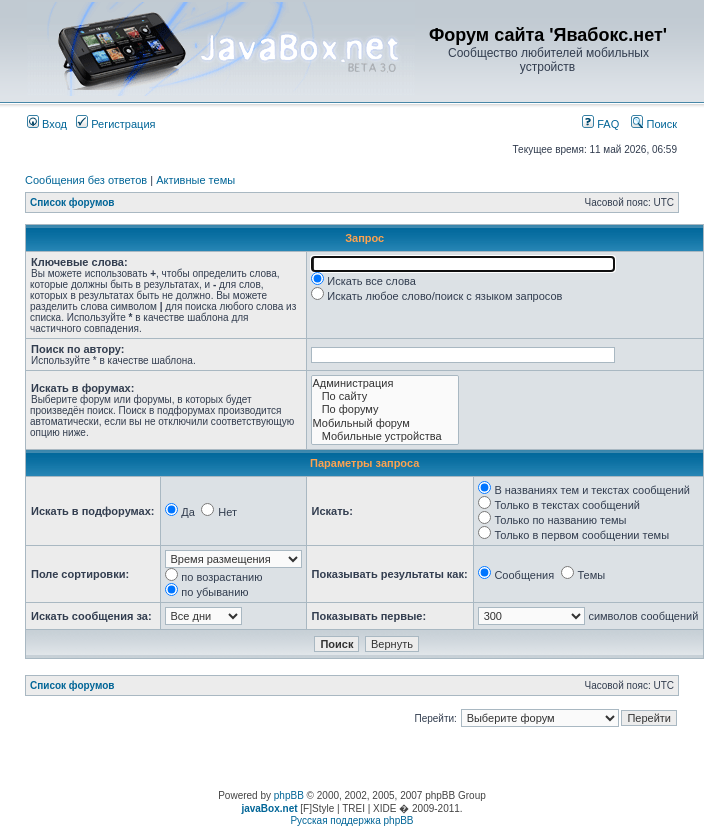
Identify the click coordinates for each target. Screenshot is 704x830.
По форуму (385, 409)
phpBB (289, 795)
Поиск (654, 124)
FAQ (600, 124)
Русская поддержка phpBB (351, 820)
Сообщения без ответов (86, 180)
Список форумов (72, 202)
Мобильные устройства (385, 436)
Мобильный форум (385, 423)
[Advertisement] (352, 760)
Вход (47, 124)
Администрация (385, 383)
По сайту (385, 396)
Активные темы (195, 180)
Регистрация (115, 124)
